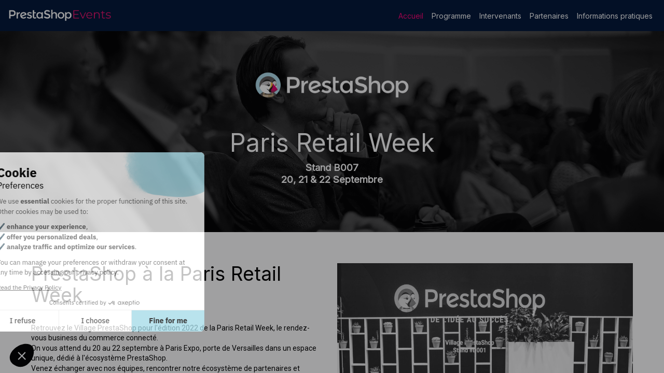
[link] (410, 15)
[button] (21, 355)
